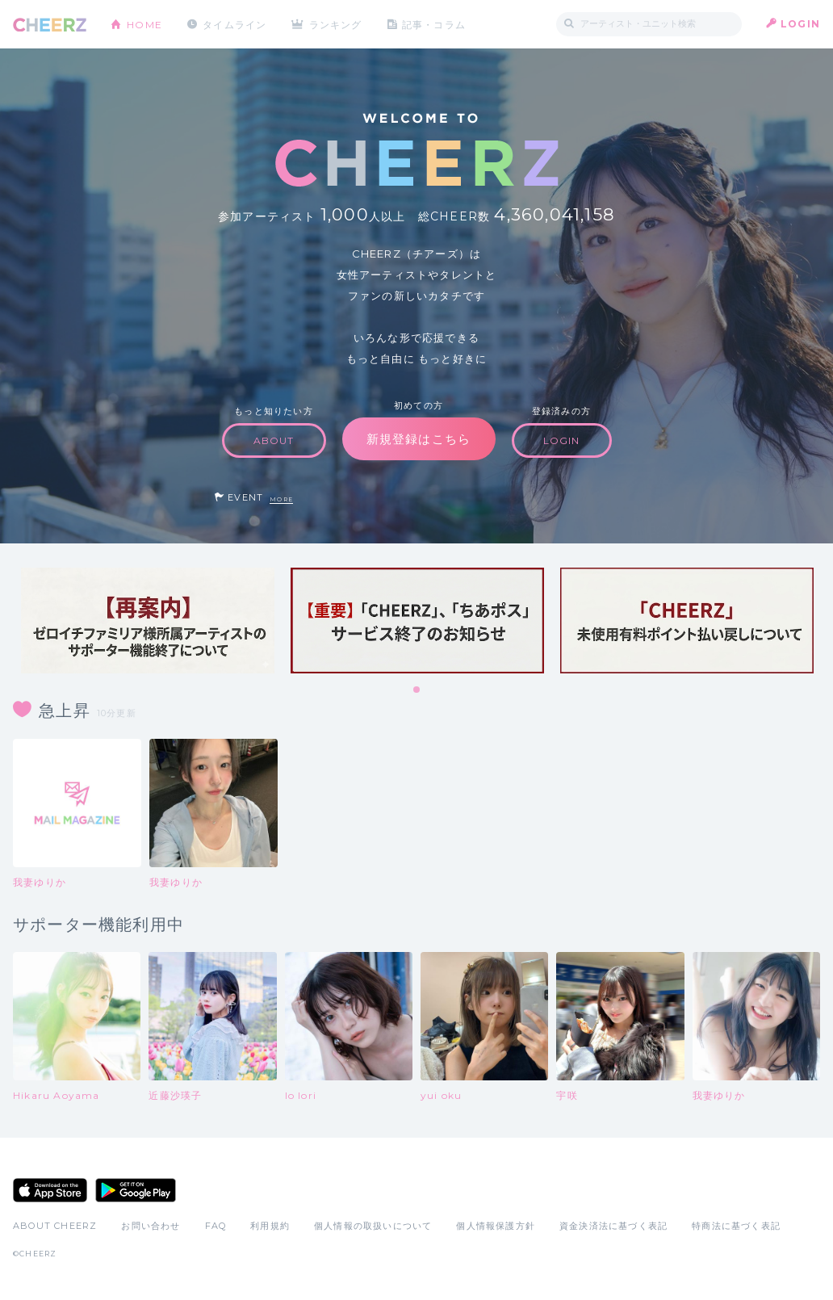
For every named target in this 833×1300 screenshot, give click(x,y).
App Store (50, 1190)
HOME (144, 24)
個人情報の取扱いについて (373, 1225)
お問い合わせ (150, 1225)
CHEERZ (49, 24)
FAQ (216, 1225)
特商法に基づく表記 (736, 1225)
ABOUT (274, 440)
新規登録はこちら (418, 439)
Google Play (135, 1190)
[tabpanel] (147, 620)
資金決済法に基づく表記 (613, 1225)
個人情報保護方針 (495, 1225)
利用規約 (270, 1225)
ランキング (336, 24)
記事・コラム (435, 24)
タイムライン (234, 24)
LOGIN (800, 24)
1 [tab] (417, 690)
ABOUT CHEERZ (55, 1225)
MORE (281, 499)
